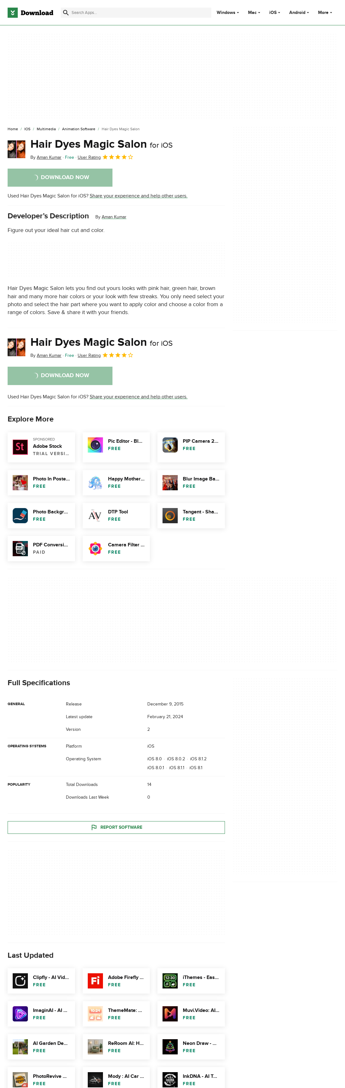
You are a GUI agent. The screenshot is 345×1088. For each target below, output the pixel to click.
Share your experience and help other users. (139, 196)
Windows (226, 12)
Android (297, 12)
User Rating (106, 157)
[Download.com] (30, 13)
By (45, 157)
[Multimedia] (46, 129)
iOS (273, 12)
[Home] (13, 129)
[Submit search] (66, 13)
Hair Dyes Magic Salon (101, 144)
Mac (252, 12)
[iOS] (27, 129)
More (326, 12)
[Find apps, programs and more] (136, 13)
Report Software (116, 827)
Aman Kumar (114, 217)
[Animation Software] (78, 129)
